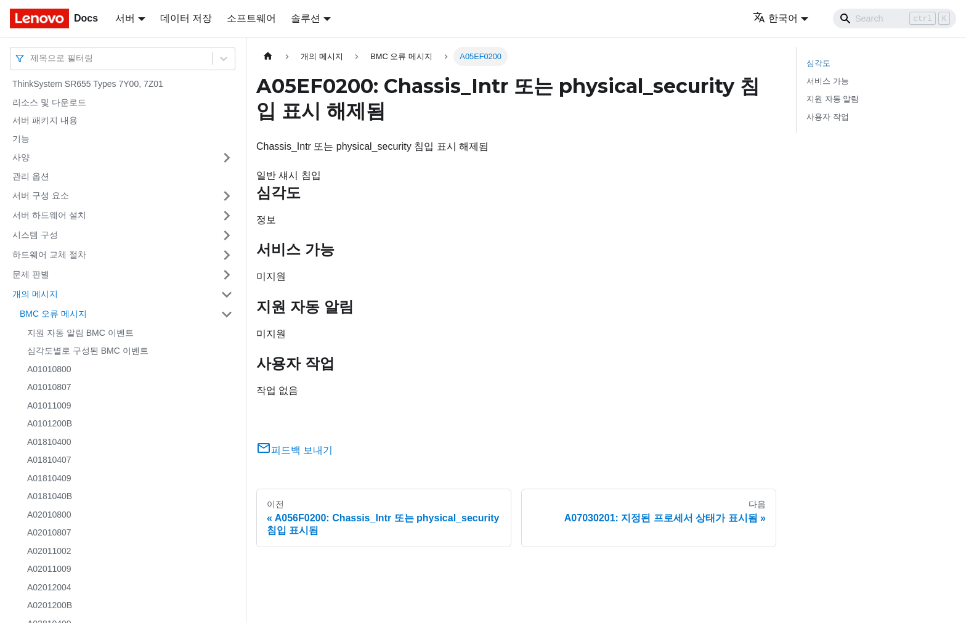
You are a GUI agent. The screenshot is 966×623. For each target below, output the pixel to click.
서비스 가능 (827, 81)
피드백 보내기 (294, 450)
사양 (21, 157)
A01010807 (49, 387)
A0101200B (49, 423)
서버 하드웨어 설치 (49, 215)
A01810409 (49, 478)
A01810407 (49, 460)
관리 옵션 (30, 176)
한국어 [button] (775, 18)
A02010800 (49, 514)
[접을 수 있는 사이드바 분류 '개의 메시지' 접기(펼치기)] (226, 294)
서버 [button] (125, 18)
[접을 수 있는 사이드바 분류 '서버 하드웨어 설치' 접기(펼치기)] (226, 216)
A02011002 (49, 551)
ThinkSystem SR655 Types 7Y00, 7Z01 (87, 84)
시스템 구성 (35, 235)
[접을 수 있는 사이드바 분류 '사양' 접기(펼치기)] (226, 158)
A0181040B (49, 496)
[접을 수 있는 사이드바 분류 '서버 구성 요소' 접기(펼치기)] (226, 196)
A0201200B (49, 605)
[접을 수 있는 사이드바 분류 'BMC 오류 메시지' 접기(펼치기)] (226, 314)
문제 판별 (30, 274)
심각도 (818, 63)
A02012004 (49, 587)
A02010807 (49, 532)
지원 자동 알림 (832, 99)
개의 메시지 (35, 294)
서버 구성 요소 (40, 195)
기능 (21, 139)
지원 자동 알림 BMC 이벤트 (80, 333)
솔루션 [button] (305, 18)
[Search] (894, 18)
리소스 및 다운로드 (49, 102)
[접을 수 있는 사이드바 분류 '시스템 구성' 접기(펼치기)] (226, 235)
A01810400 (49, 442)
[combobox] (31, 58)
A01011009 (49, 405)
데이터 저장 (186, 18)
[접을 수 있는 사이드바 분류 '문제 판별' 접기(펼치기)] (226, 275)
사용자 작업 (827, 116)
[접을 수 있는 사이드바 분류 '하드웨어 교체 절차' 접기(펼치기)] (226, 255)
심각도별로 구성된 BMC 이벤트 (87, 351)
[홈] (268, 56)
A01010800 (49, 369)
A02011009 (49, 569)
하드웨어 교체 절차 (49, 254)
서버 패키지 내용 (45, 120)
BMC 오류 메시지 (53, 314)
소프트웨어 (251, 18)
